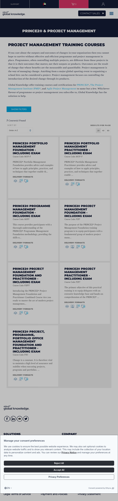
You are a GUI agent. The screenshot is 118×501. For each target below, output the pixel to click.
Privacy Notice (69, 452)
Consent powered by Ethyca (101, 488)
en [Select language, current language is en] (8, 488)
